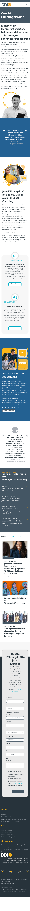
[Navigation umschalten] (26, 4)
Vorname (9, 697)
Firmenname (10, 751)
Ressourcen (16, 537)
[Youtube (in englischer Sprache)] (10, 871)
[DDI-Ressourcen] (27, 871)
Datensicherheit (6, 817)
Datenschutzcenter (7, 887)
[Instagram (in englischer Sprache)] (19, 871)
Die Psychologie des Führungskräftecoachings (14, 847)
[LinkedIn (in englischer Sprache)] (2, 871)
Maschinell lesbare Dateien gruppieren (14, 892)
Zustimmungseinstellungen (11, 889)
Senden (17, 791)
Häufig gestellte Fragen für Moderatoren (13, 819)
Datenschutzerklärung (18, 783)
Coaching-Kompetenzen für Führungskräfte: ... (14, 845)
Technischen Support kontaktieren (11, 837)
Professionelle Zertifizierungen (10, 821)
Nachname (9, 705)
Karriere (3, 815)
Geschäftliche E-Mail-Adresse (12, 713)
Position (8, 744)
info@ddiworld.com (7, 835)
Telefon (8, 722)
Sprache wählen (16, 1)
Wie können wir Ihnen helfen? (12, 760)
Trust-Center (24, 889)
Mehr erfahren (15, 284)
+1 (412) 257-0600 (6, 832)
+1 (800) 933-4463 (6, 830)
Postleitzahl (9, 736)
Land (7, 729)
